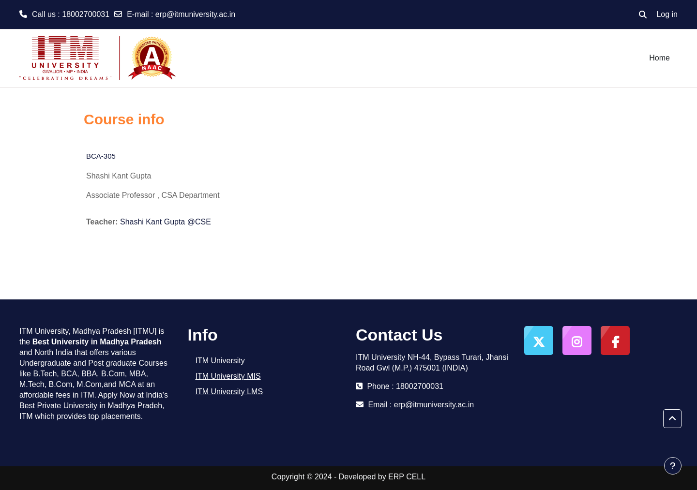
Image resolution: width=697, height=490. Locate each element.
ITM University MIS (228, 376)
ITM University (220, 360)
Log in (667, 14)
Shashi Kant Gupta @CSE (165, 222)
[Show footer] (673, 466)
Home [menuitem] (659, 58)
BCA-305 (101, 156)
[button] (643, 14)
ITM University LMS (229, 391)
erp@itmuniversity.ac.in (195, 14)
